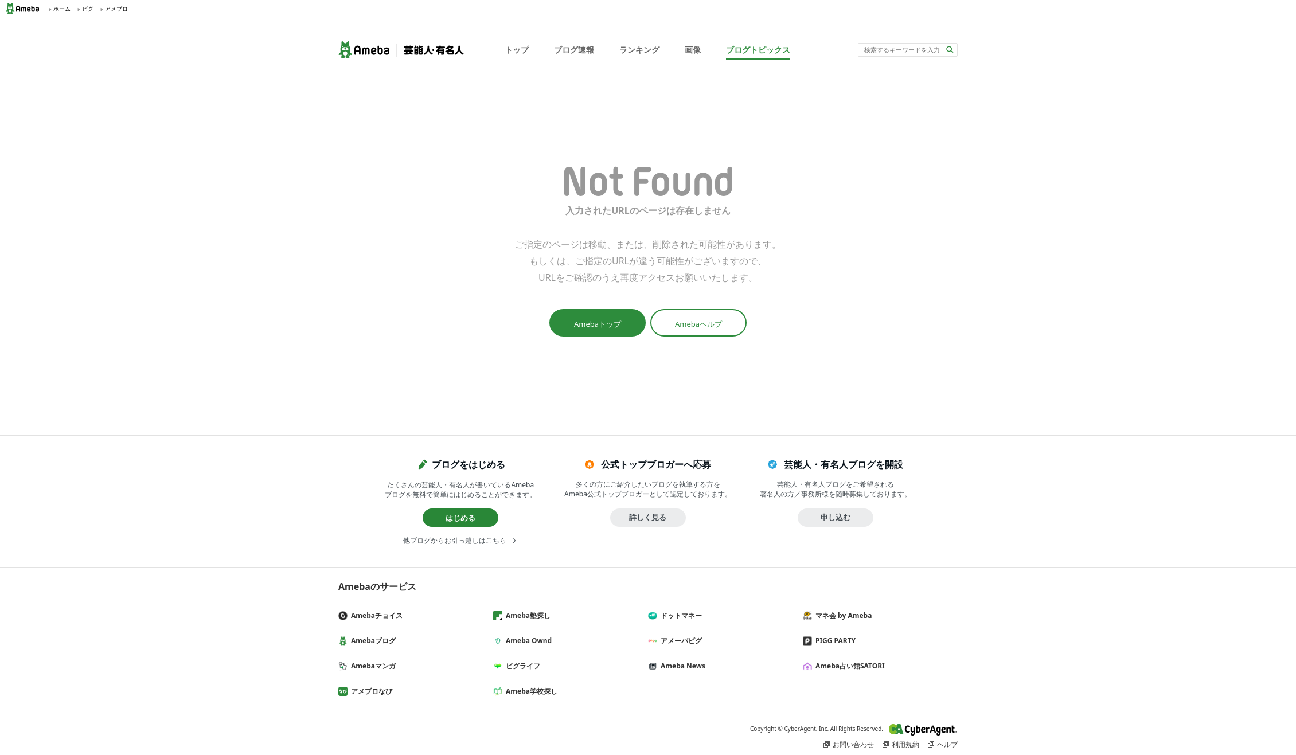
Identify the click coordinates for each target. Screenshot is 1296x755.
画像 (693, 49)
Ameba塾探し (526, 615)
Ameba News (681, 666)
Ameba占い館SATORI (848, 666)
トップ (517, 49)
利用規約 (905, 744)
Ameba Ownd (527, 641)
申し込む (835, 517)
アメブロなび (369, 691)
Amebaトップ (597, 324)
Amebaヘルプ (698, 324)
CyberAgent (923, 729)
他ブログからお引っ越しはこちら (454, 540)
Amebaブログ (371, 641)
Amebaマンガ (371, 666)
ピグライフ (521, 666)
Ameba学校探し (530, 691)
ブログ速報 (574, 49)
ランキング (639, 49)
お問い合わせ (853, 744)
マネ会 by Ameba (842, 615)
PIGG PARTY (834, 641)
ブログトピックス (758, 49)
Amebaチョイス (375, 615)
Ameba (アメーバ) (26, 8)
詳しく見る (647, 517)
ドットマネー (679, 615)
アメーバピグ (679, 641)
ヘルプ (947, 744)
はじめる (460, 518)
